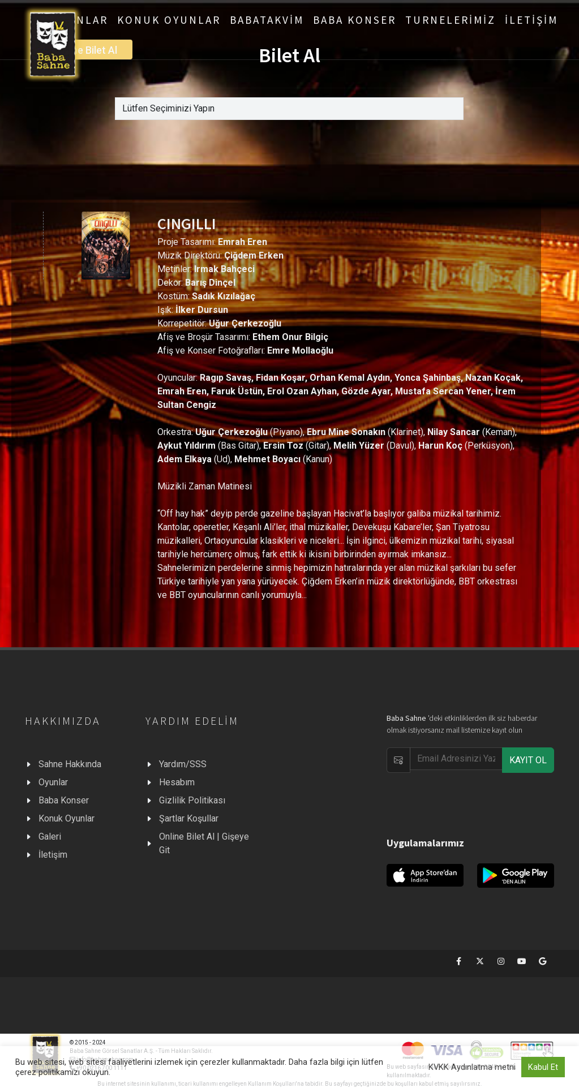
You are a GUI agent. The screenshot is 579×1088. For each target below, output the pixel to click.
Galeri (49, 836)
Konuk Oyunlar (66, 818)
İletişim (52, 854)
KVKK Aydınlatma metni (472, 1067)
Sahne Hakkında (69, 764)
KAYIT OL (528, 760)
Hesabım (177, 782)
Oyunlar (53, 782)
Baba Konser (63, 800)
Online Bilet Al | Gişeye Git (204, 843)
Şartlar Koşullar (188, 818)
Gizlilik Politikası (192, 800)
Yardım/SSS (183, 764)
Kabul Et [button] (543, 1067)
